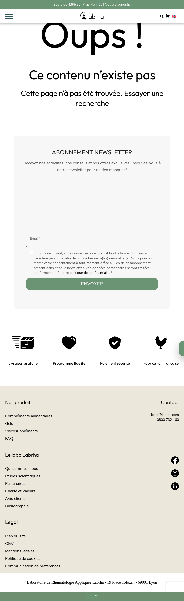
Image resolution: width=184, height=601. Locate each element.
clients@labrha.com (164, 414)
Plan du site (15, 536)
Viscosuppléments (21, 431)
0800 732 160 (168, 419)
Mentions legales (20, 551)
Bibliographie (17, 506)
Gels (9, 423)
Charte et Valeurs (20, 491)
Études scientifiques (22, 476)
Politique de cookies (22, 558)
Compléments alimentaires (28, 416)
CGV (9, 543)
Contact (93, 595)
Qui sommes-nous (21, 468)
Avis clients (15, 498)
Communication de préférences (32, 566)
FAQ (9, 438)
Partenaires (15, 483)
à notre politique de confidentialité (84, 272)
